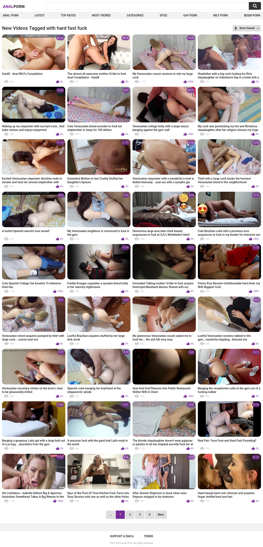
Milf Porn (220, 15)
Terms (148, 536)
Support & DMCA (122, 536)
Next (161, 514)
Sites (163, 15)
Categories (135, 15)
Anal (14, 6)
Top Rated (68, 15)
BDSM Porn (252, 15)
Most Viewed (101, 15)
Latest (40, 15)
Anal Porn (10, 15)
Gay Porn (190, 15)
